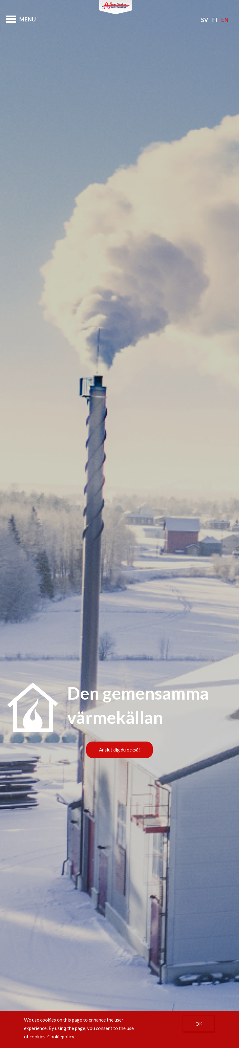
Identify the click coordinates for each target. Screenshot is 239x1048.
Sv (204, 19)
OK (198, 1024)
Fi (214, 19)
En (224, 19)
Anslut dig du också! (119, 749)
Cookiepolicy (60, 1036)
